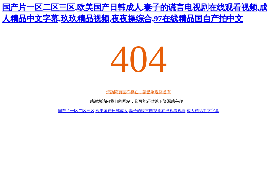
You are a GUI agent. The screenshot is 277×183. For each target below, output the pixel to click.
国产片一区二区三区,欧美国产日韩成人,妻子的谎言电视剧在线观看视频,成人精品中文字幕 (138, 111)
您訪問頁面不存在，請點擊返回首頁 (138, 92)
